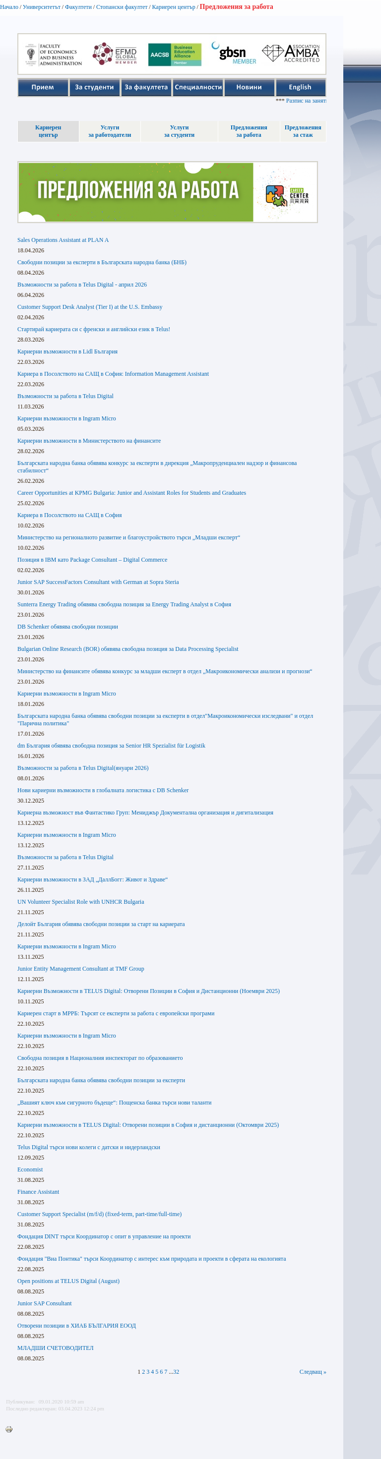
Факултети (78, 6)
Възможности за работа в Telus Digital (65, 396)
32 (176, 1371)
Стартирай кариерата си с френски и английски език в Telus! (93, 329)
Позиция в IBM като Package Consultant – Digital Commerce (92, 559)
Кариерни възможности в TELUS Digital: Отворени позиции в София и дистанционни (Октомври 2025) (148, 1124)
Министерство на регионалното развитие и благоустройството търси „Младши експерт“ (128, 537)
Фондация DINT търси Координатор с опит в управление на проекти (103, 1236)
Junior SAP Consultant (44, 1303)
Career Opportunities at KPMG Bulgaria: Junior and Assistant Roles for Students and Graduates (131, 492)
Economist (30, 1169)
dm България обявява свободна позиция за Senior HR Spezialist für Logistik (111, 745)
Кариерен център (173, 6)
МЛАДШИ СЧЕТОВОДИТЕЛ (55, 1347)
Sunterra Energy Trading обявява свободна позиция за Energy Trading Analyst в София (124, 604)
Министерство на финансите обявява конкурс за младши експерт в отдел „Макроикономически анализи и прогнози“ (165, 671)
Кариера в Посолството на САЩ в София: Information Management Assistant (113, 373)
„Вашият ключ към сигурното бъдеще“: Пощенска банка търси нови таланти (114, 1102)
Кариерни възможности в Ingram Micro (66, 418)
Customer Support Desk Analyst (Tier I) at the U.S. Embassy (90, 306)
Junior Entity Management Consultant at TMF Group (80, 968)
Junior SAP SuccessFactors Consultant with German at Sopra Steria (98, 582)
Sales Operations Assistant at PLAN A (63, 239)
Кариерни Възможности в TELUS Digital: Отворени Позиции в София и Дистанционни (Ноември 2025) (148, 991)
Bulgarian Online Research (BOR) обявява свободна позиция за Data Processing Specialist (128, 648)
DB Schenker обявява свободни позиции (67, 626)
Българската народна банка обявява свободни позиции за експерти (101, 1080)
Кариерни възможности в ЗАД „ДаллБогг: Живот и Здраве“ (92, 879)
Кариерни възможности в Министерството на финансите (89, 440)
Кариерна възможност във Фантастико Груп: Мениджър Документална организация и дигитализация (145, 812)
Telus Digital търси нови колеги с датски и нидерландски (88, 1147)
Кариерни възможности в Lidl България (67, 351)
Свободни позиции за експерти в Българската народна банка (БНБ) (102, 262)
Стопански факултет (122, 6)
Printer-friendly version (11, 1429)
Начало (9, 6)
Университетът (42, 6)
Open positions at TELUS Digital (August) (68, 1281)
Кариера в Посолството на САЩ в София (69, 515)
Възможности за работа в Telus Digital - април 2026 (82, 284)
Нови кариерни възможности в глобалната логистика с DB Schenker (103, 790)
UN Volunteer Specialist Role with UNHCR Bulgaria (80, 901)
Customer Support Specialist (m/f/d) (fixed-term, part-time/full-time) (99, 1214)
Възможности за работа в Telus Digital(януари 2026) (82, 767)
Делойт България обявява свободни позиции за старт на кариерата (101, 924)
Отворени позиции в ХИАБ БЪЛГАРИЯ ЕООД (76, 1325)
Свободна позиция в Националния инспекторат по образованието (100, 1057)
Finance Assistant (38, 1191)
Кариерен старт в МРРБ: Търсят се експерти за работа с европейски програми (115, 1013)
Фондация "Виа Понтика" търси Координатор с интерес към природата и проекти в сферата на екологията (151, 1258)
